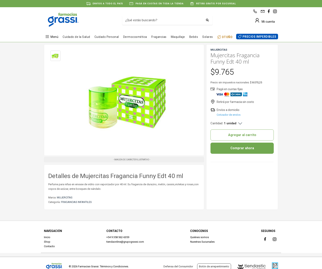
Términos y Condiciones (114, 266)
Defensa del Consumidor (178, 266)
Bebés (193, 36)
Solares (207, 36)
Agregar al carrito (242, 135)
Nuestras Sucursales (202, 241)
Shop (47, 241)
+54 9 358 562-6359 (117, 237)
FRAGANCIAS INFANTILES (76, 202)
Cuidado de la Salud (76, 36)
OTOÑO (227, 36)
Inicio (47, 237)
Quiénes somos (199, 237)
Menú (54, 36)
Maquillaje (178, 36)
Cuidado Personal (106, 36)
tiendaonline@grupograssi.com (125, 241)
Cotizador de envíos (228, 114)
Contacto (49, 246)
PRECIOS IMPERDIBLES (259, 36)
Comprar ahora (242, 148)
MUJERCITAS (64, 197)
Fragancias (159, 36)
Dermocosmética (135, 36)
